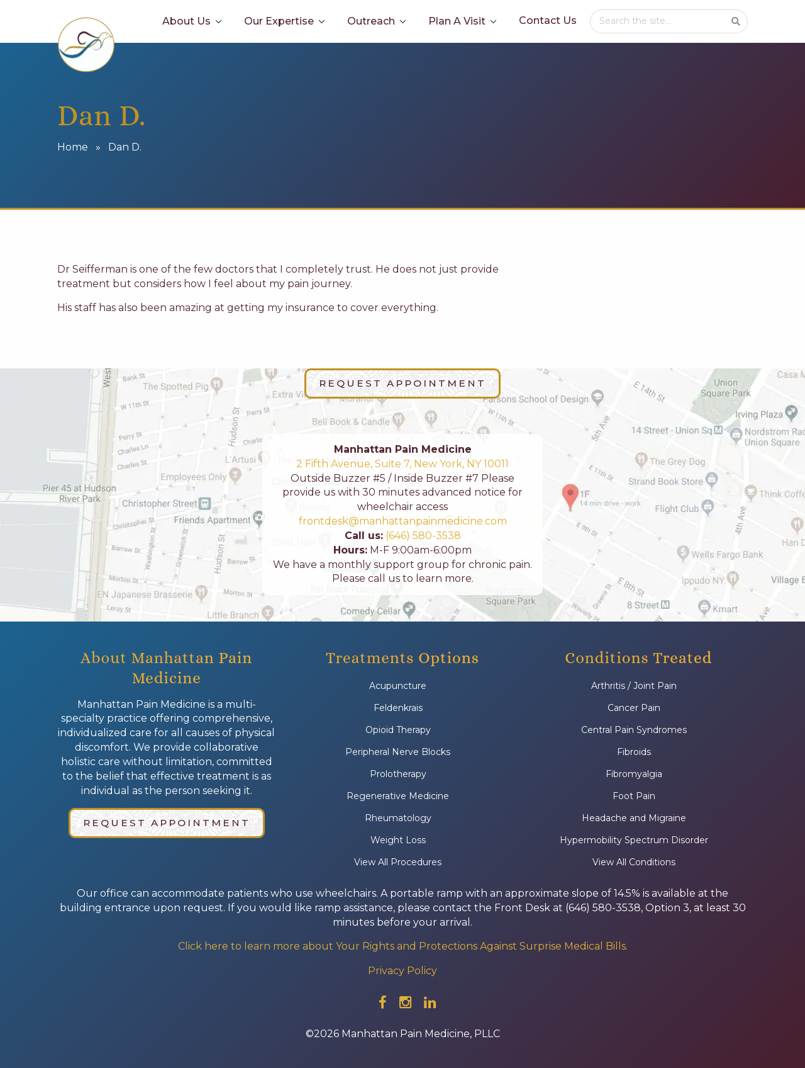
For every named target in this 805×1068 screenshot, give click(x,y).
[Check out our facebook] (383, 1002)
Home (72, 147)
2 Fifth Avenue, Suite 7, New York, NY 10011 (402, 464)
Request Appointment (402, 383)
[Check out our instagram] (405, 1002)
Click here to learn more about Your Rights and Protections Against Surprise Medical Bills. (403, 946)
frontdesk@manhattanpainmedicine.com (403, 521)
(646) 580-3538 (422, 536)
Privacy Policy (402, 971)
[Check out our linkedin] (430, 1002)
